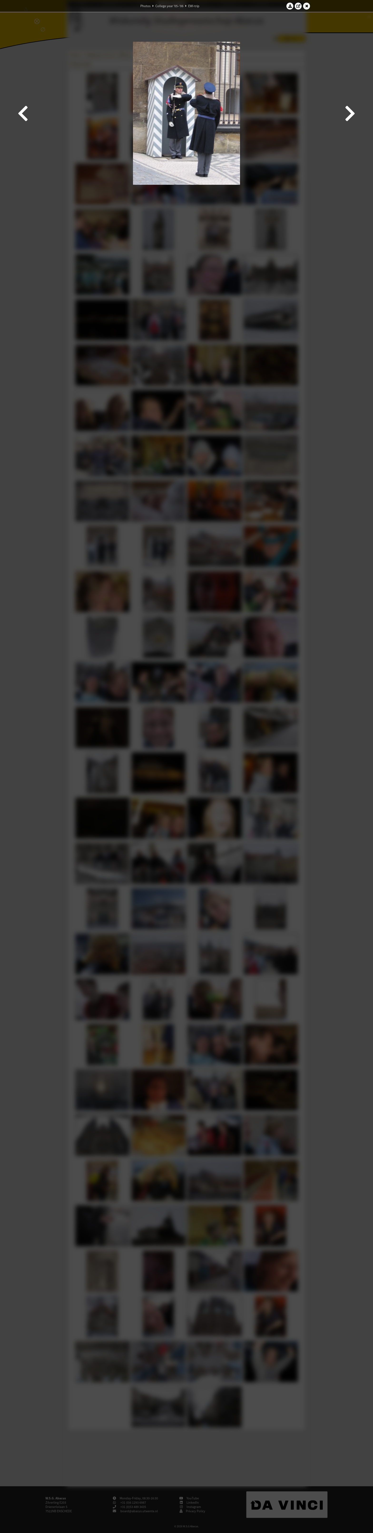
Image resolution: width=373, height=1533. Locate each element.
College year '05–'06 (169, 6)
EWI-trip (193, 6)
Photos (145, 6)
